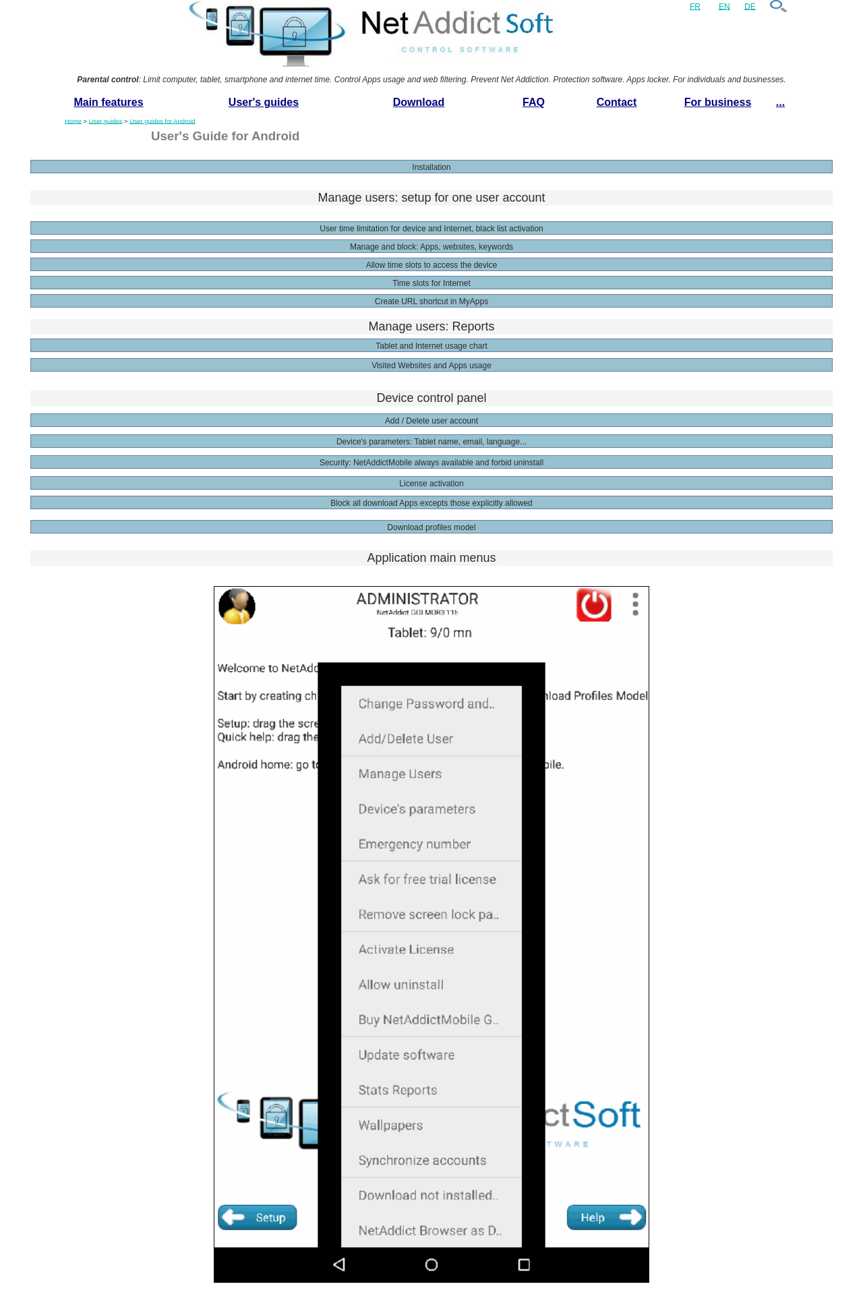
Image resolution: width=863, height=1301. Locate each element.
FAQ (534, 102)
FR (695, 6)
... (780, 102)
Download (418, 102)
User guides (106, 120)
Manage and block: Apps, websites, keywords (431, 247)
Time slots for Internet (431, 283)
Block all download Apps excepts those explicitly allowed (431, 503)
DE (750, 6)
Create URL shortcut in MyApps (431, 301)
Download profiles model (431, 527)
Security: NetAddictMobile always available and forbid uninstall (431, 462)
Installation (431, 167)
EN (724, 6)
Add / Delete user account (431, 421)
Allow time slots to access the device (432, 265)
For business (718, 102)
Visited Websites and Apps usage (431, 365)
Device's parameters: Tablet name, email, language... (431, 441)
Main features (108, 102)
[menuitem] (108, 103)
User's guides (264, 102)
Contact (617, 102)
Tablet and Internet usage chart (431, 346)
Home (73, 120)
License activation (431, 483)
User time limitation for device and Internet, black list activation (431, 228)
